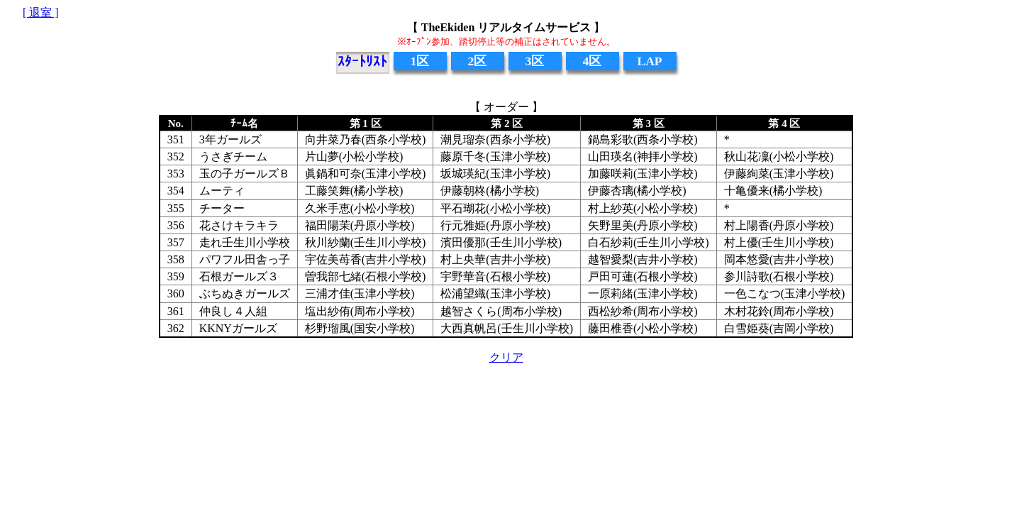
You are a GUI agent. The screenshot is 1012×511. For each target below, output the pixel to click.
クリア (506, 357)
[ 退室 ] (41, 12)
